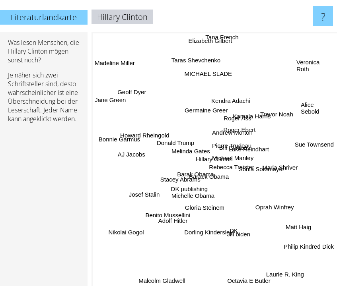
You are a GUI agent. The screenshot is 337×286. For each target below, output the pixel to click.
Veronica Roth (307, 66)
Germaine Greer (207, 110)
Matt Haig (299, 226)
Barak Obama (195, 172)
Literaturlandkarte (44, 17)
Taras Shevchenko (197, 60)
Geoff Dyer (132, 91)
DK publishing (187, 183)
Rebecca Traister (231, 165)
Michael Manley (233, 158)
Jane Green (110, 101)
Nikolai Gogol (126, 231)
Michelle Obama (191, 194)
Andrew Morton (233, 133)
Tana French (221, 37)
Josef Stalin (146, 194)
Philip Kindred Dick (309, 243)
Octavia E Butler (247, 280)
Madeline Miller (115, 65)
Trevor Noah (275, 112)
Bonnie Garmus (119, 138)
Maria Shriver (279, 165)
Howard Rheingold (144, 138)
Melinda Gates (190, 150)
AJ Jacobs (131, 154)
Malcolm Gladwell (163, 280)
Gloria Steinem (204, 208)
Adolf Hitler (174, 222)
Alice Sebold (310, 109)
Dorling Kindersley (208, 231)
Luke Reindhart (249, 150)
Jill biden (233, 235)
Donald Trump (177, 141)
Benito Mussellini (167, 215)
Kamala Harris (251, 115)
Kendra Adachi (229, 100)
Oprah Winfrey (273, 208)
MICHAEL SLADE (204, 75)
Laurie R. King (285, 274)
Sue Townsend (313, 144)
